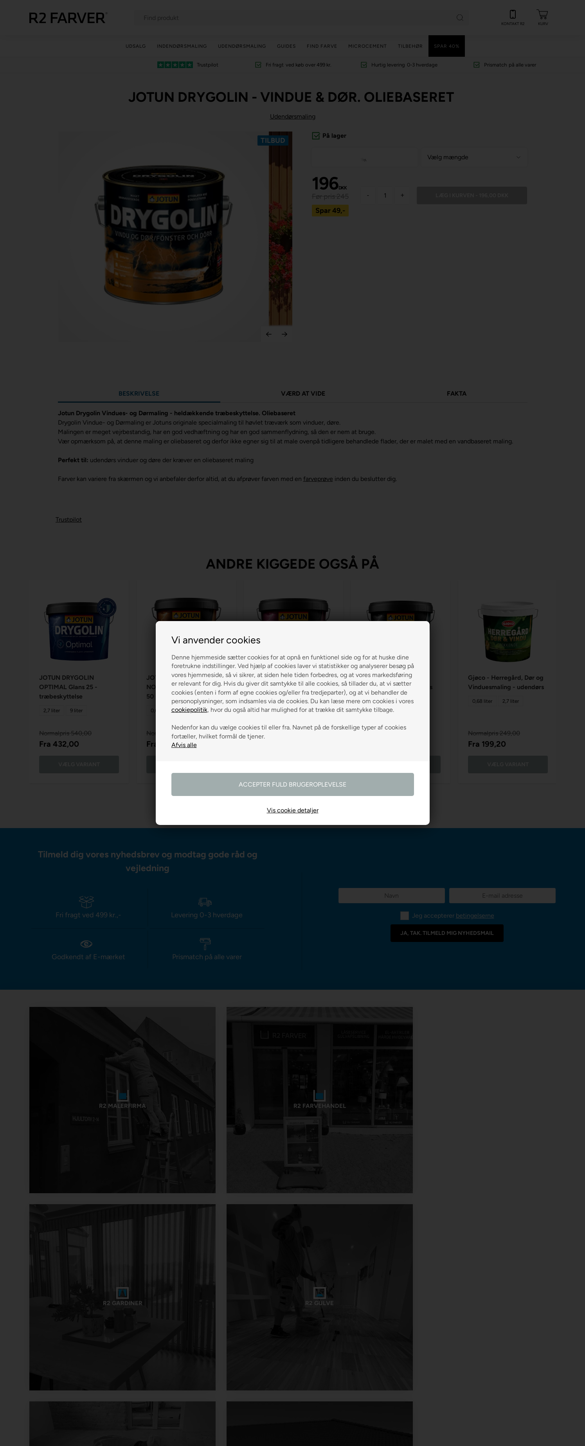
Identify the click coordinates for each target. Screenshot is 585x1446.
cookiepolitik (189, 709)
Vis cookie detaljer (293, 810)
